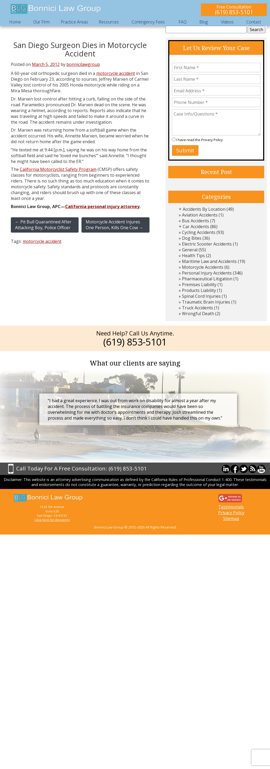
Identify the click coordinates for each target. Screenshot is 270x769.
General (189, 250)
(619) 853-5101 (234, 12)
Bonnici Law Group (56, 9)
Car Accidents (196, 226)
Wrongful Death (198, 313)
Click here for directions (52, 520)
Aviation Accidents (200, 215)
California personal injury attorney (102, 206)
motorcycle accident (115, 73)
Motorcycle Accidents (202, 267)
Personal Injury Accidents (207, 273)
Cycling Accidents (198, 232)
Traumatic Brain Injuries (206, 302)
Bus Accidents (195, 221)
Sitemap (231, 518)
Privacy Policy (212, 139)
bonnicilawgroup (83, 64)
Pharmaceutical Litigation (207, 279)
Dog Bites (191, 238)
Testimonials (231, 507)
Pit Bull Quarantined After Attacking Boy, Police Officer (43, 224)
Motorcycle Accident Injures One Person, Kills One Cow (114, 224)
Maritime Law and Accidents (209, 261)
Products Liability (199, 290)
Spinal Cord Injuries (201, 296)
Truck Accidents (197, 308)
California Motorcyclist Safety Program (58, 169)
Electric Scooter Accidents (207, 244)
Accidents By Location (204, 209)
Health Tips (193, 255)
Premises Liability (199, 284)
